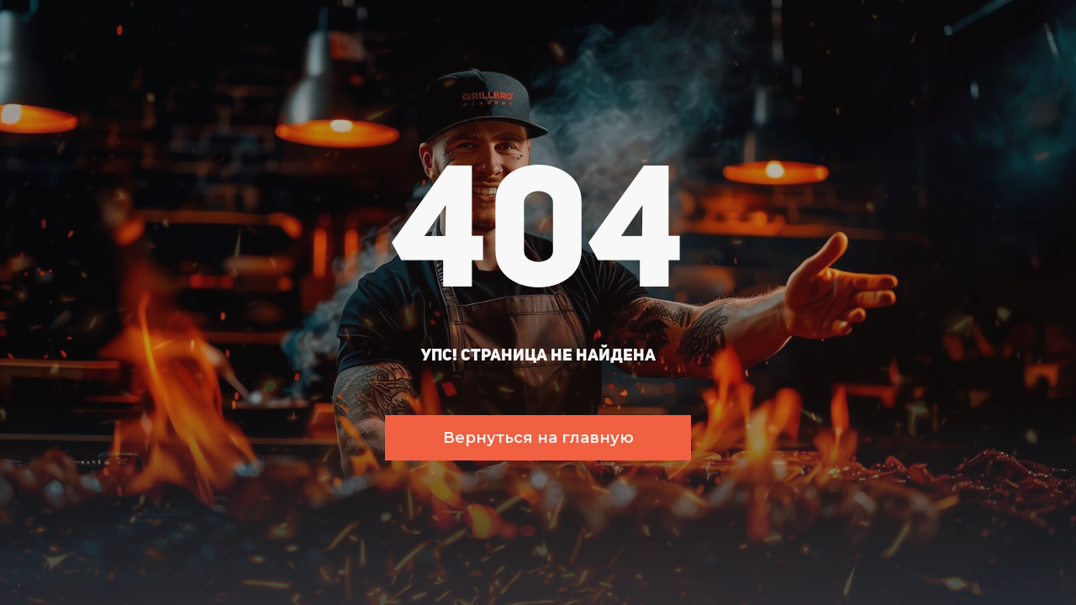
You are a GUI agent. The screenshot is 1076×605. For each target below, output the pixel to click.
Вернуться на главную (538, 438)
